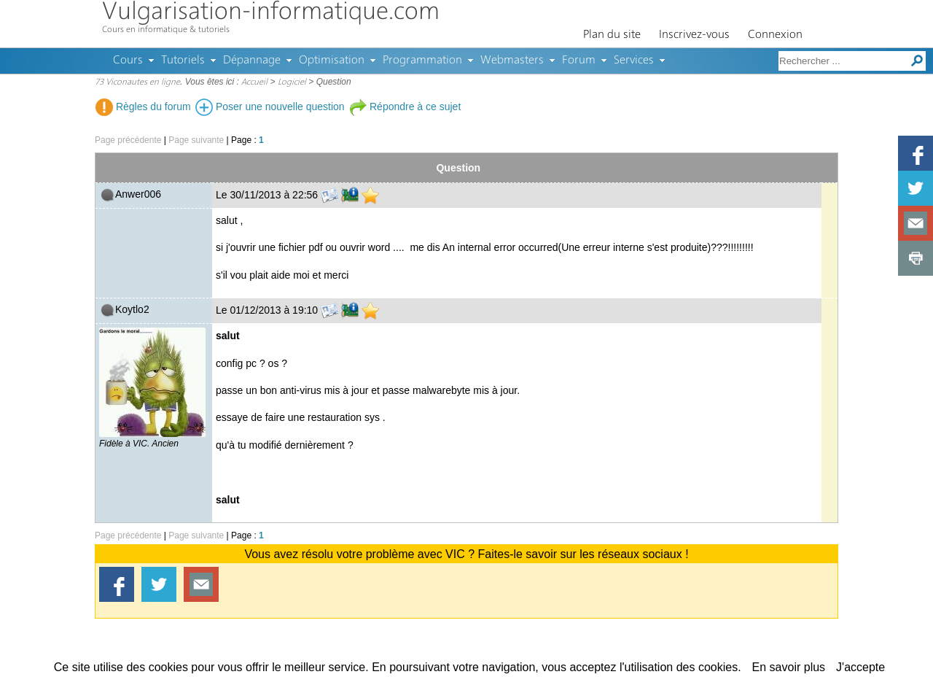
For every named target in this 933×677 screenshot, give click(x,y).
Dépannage (252, 60)
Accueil (254, 82)
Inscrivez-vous (694, 35)
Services (634, 60)
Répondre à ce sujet (405, 106)
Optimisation (331, 60)
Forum (579, 60)
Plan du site (612, 35)
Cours (128, 60)
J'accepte (860, 667)
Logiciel (292, 82)
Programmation (422, 60)
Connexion (775, 35)
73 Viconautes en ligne (137, 82)
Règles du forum (143, 106)
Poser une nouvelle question (270, 106)
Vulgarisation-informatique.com (271, 13)
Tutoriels (183, 60)
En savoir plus (789, 667)
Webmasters (512, 60)
